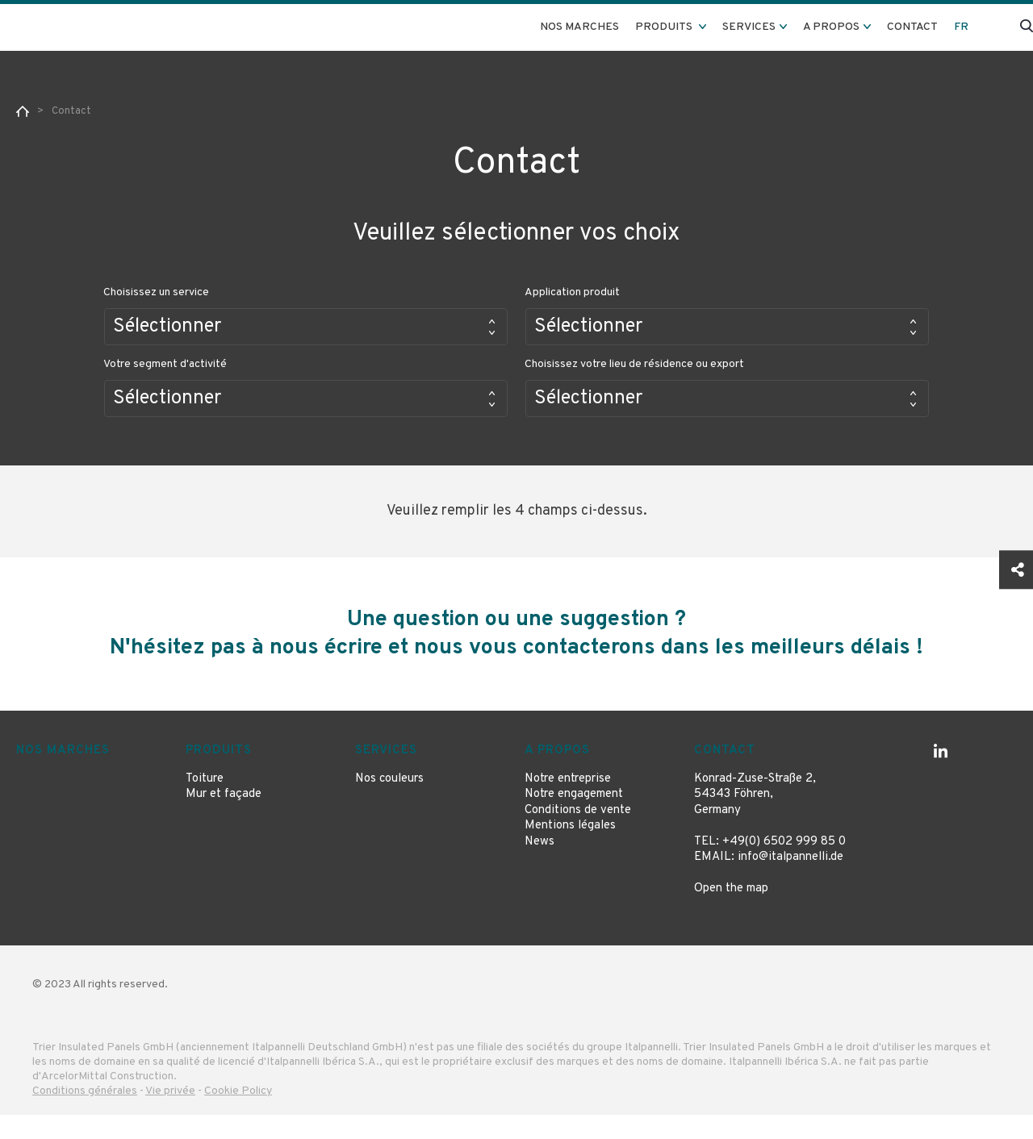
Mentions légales (570, 849)
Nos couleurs (389, 803)
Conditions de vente (578, 834)
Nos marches (579, 27)
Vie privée (170, 1115)
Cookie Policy (238, 1115)
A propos (557, 774)
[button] (306, 326)
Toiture (205, 803)
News (539, 866)
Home (22, 111)
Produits (219, 774)
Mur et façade (223, 818)
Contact (912, 27)
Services (386, 774)
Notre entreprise (568, 803)
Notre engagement (574, 818)
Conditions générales (84, 1115)
